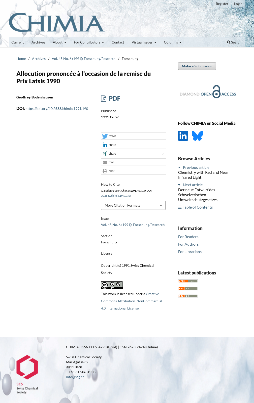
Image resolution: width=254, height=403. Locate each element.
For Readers (188, 236)
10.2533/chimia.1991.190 (115, 195)
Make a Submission (197, 66)
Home (21, 58)
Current (17, 42)
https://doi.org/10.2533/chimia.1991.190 (57, 108)
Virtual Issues (142, 42)
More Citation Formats (122, 205)
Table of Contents (198, 207)
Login (238, 3)
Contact (118, 42)
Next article (193, 184)
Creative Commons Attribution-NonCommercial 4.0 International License (131, 301)
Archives (38, 42)
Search (234, 42)
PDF (114, 98)
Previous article (196, 167)
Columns (171, 42)
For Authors (188, 244)
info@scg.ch (75, 377)
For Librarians (190, 251)
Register (222, 3)
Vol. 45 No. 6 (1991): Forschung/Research (84, 58)
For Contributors (87, 42)
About (58, 42)
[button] (133, 136)
